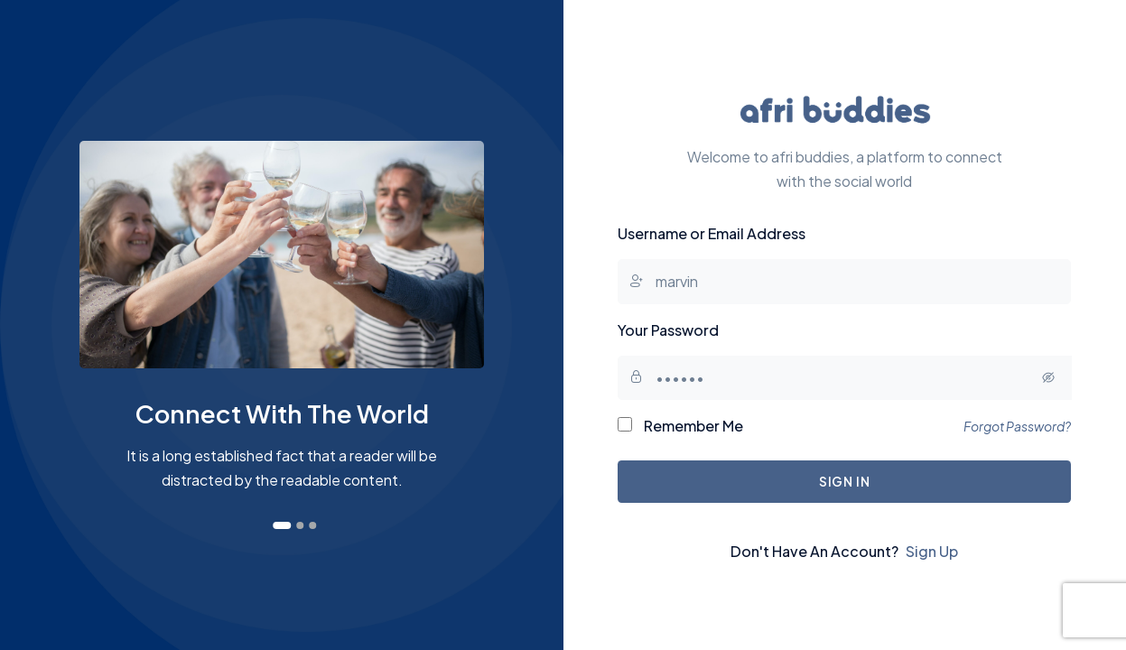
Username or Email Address (711, 233)
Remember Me (680, 425)
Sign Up (932, 551)
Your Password (668, 329)
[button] (282, 525)
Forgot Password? (1017, 426)
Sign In (844, 481)
